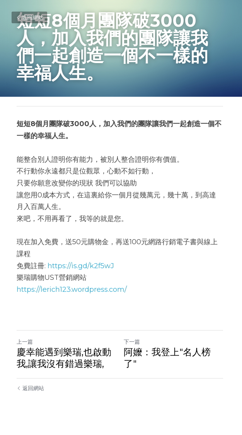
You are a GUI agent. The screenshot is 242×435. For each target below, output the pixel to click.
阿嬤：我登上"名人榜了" (175, 352)
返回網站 (29, 17)
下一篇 (133, 341)
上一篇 (25, 341)
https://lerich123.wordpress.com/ (72, 289)
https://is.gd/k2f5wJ (81, 266)
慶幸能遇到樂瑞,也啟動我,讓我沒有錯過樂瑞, (64, 357)
